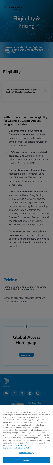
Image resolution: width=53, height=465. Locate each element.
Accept (26, 460)
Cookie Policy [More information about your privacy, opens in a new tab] (20, 445)
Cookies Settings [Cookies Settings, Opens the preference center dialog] (26, 453)
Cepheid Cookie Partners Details (16, 448)
